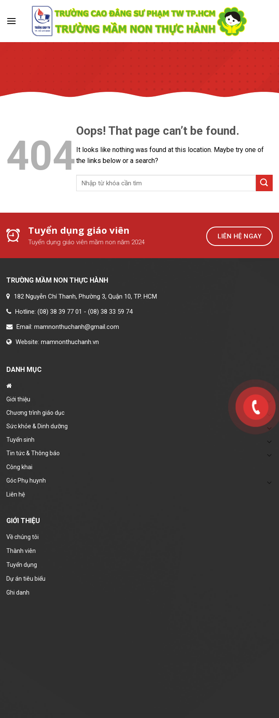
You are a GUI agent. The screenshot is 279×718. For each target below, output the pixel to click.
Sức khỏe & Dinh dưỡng (37, 426)
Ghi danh (17, 592)
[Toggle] (269, 441)
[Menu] (11, 21)
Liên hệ (15, 494)
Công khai (19, 467)
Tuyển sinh (20, 439)
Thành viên (21, 550)
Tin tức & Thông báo (33, 453)
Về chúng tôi (22, 537)
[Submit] (264, 183)
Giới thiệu (18, 399)
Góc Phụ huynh (26, 480)
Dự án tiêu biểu (25, 578)
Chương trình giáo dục (35, 412)
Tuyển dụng (21, 564)
